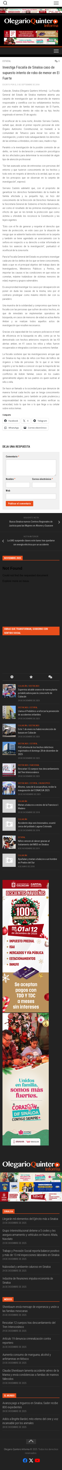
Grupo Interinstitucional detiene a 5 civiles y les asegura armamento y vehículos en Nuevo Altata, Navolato (30, 1235)
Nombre (10, 479)
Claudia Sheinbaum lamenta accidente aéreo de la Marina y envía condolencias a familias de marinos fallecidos (30, 1375)
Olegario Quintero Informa (16, 1449)
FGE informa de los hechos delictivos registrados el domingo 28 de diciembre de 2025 (38, 751)
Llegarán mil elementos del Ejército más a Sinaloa (30, 1219)
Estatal (6, 61)
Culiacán (22, 686)
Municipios (44, 783)
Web (8, 490)
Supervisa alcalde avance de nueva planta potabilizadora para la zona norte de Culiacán (37, 693)
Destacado (34, 686)
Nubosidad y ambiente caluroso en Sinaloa (26, 1266)
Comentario (12, 456)
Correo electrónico (42, 479)
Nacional (34, 765)
